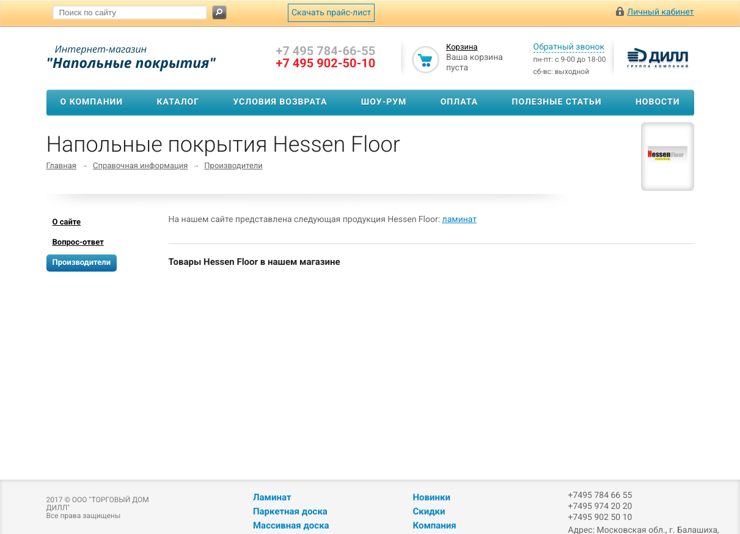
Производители (233, 166)
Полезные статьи (557, 102)
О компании (91, 102)
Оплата (459, 102)
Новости (658, 102)
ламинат (459, 219)
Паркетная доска (290, 511)
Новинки (431, 497)
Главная (61, 166)
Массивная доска (291, 525)
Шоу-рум (384, 102)
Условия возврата (280, 102)
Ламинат (272, 497)
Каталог (178, 102)
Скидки (428, 511)
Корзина (462, 47)
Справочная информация (140, 166)
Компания (434, 525)
